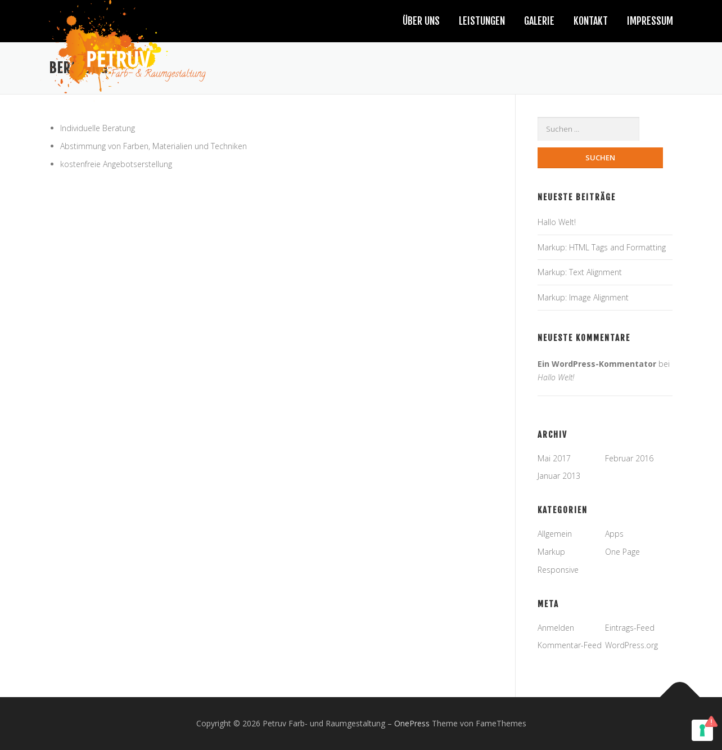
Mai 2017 (554, 458)
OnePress (412, 723)
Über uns (421, 21)
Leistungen (482, 21)
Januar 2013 (559, 476)
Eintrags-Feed (630, 627)
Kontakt (591, 21)
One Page (622, 551)
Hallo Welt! (557, 222)
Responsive (558, 569)
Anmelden (556, 627)
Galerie (539, 21)
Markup (551, 551)
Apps (614, 534)
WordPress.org (631, 645)
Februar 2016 (629, 458)
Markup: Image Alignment (583, 298)
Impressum (650, 21)
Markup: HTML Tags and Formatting (602, 247)
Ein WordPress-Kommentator (597, 363)
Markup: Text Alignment (580, 272)
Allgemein (555, 534)
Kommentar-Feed (570, 645)
